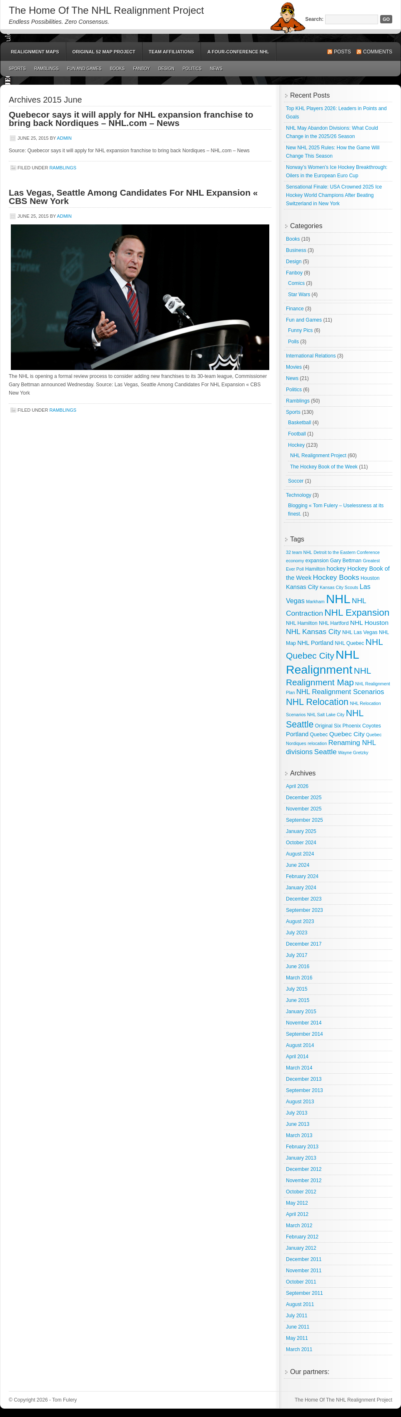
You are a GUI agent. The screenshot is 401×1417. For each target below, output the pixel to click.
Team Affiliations (171, 51)
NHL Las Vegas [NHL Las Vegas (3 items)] (359, 632)
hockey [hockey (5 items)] (336, 568)
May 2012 (297, 1203)
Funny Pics (300, 330)
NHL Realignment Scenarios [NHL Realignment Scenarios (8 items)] (340, 692)
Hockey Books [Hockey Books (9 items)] (336, 577)
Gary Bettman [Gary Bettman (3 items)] (345, 561)
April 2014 (297, 1057)
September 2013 (304, 1090)
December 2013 (303, 1079)
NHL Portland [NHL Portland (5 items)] (315, 642)
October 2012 (301, 1192)
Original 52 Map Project (104, 51)
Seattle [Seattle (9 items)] (325, 752)
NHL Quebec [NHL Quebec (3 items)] (349, 643)
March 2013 (299, 1135)
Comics (296, 283)
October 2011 (301, 1282)
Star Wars (299, 294)
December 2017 (303, 944)
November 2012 (303, 1180)
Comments (377, 52)
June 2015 (297, 1000)
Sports (17, 68)
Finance (295, 309)
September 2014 (304, 1034)
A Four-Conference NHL (238, 51)
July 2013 (296, 1113)
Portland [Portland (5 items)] (297, 734)
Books (117, 68)
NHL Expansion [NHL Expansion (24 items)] (356, 612)
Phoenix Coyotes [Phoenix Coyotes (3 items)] (361, 726)
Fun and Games (84, 68)
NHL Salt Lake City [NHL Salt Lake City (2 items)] (326, 714)
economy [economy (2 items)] (295, 560)
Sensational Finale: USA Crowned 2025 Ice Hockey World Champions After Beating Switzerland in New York (334, 195)
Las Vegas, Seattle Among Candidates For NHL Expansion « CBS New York (133, 197)
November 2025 (303, 809)
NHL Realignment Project (318, 455)
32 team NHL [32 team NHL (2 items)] (299, 552)
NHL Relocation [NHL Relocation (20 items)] (317, 702)
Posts (342, 52)
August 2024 (300, 854)
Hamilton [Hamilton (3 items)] (315, 569)
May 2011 (297, 1338)
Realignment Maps (35, 51)
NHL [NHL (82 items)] (338, 599)
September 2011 (304, 1293)
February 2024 (302, 876)
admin (64, 138)
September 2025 (304, 820)
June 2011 (297, 1327)
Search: (314, 19)
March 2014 (299, 1068)
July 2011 (296, 1316)
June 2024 (297, 865)
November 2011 (303, 1271)
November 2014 (303, 1023)
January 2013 (301, 1158)
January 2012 (301, 1248)
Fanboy (141, 68)
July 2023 (296, 933)
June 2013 (297, 1124)
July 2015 (296, 989)
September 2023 (304, 910)
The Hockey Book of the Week (324, 467)
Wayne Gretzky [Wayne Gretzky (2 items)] (353, 752)
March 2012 (299, 1225)
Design (166, 68)
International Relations (311, 356)
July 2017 (296, 955)
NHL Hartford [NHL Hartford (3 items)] (334, 623)
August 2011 (300, 1304)
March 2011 (299, 1349)
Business (296, 250)
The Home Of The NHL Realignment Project (106, 10)
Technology (298, 495)
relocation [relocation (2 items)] (317, 743)
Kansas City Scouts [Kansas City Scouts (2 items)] (339, 587)
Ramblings (46, 68)
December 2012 (303, 1169)
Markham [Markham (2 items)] (315, 601)
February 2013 (302, 1147)
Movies (294, 367)
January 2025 (301, 831)
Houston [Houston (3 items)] (370, 578)
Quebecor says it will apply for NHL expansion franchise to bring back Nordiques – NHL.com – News (131, 119)
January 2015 (301, 1011)
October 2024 (301, 843)
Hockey (296, 445)
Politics (192, 68)
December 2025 (303, 797)
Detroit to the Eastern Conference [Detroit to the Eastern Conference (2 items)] (346, 552)
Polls (293, 342)
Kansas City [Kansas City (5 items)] (302, 587)
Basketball (299, 422)
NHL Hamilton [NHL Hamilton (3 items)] (302, 623)
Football (297, 434)
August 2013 (300, 1102)
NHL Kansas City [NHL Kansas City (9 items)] (313, 631)
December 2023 (303, 899)
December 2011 (303, 1259)
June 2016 (297, 966)
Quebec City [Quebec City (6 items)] (347, 733)
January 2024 (301, 888)
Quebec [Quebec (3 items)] (319, 734)
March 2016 (299, 978)
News (216, 68)
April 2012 (297, 1214)
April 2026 (297, 786)
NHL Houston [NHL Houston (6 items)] (369, 622)
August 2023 (300, 921)
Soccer (295, 481)
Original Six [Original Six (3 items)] (328, 726)
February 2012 (302, 1237)
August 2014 (300, 1045)
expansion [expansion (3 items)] (317, 561)
